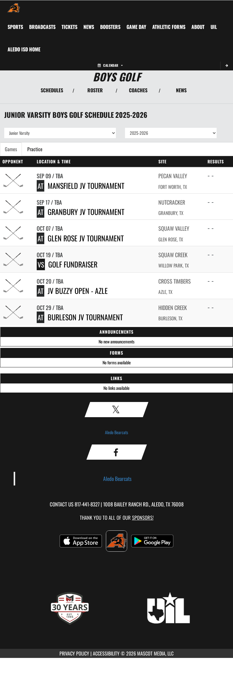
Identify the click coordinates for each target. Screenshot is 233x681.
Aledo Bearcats (116, 432)
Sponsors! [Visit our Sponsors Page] (143, 517)
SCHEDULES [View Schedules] (52, 90)
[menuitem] (42, 26)
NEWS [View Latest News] (181, 90)
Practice (34, 149)
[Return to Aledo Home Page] (14, 7)
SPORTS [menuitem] (15, 26)
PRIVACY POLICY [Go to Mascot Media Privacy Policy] (74, 653)
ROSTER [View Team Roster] (95, 90)
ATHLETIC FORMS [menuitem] (168, 26)
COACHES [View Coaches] (138, 90)
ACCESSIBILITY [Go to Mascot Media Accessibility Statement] (106, 653)
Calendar (110, 65)
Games (11, 149)
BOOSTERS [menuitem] (110, 26)
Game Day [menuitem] (136, 26)
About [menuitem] (197, 26)
